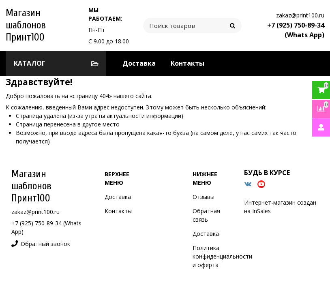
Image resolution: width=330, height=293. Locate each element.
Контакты (187, 63)
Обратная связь (206, 215)
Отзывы (203, 197)
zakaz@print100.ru (300, 15)
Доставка (139, 63)
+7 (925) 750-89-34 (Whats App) (295, 30)
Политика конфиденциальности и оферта (222, 256)
